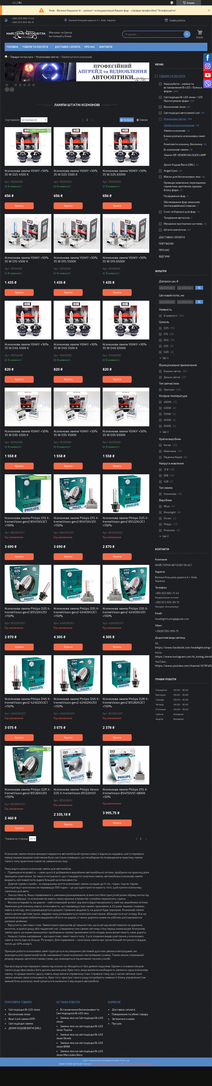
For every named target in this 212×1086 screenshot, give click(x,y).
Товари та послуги (35, 46)
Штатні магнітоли (175, 229)
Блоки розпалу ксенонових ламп (184, 136)
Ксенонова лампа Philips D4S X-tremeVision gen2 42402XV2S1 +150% (77, 702)
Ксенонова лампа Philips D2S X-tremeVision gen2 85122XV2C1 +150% (125, 521)
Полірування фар (174, 196)
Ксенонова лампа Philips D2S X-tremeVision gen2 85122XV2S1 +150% (28, 612)
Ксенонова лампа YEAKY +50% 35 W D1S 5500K (76, 259)
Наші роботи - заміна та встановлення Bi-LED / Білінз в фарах (183, 87)
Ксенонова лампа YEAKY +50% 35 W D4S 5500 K (76, 346)
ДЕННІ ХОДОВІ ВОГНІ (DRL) (25, 1028)
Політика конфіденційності (138, 1063)
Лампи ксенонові (174, 130)
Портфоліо (166, 243)
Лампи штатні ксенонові (179, 125)
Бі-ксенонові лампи (176, 149)
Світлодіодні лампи (21, 1023)
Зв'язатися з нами (123, 1018)
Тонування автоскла (177, 217)
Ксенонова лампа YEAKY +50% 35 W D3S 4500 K (27, 433)
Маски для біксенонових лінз (182, 176)
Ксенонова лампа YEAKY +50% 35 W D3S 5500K (76, 433)
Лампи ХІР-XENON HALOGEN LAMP (185, 155)
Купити (19, 205)
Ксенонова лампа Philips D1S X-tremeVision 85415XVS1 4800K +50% (125, 792)
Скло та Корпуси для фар (180, 211)
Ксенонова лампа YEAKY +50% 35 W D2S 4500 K (27, 172)
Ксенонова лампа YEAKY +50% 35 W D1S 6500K (125, 259)
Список (144, 119)
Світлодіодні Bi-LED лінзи (24, 1009)
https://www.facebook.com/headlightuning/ (183, 647)
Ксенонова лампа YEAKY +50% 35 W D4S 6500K (125, 346)
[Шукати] (187, 34)
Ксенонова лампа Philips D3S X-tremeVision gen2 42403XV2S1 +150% (125, 612)
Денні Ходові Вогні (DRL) (179, 164)
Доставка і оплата (67, 46)
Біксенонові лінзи (175, 106)
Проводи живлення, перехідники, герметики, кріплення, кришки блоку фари (185, 186)
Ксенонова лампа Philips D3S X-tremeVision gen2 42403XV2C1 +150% (76, 612)
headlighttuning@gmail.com (172, 618)
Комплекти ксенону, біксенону (183, 144)
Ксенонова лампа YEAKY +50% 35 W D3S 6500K (125, 433)
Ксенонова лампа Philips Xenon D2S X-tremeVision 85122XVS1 (76, 791)
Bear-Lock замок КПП (22, 1018)
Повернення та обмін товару (130, 1014)
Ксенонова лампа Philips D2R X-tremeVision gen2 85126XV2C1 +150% (126, 702)
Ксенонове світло (47, 56)
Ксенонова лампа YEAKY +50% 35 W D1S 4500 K (27, 259)
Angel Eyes (171, 170)
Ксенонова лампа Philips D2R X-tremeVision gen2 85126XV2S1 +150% (28, 792)
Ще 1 (166, 357)
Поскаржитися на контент (107, 1063)
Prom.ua (124, 1060)
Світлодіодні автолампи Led (181, 112)
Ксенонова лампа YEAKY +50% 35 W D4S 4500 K (27, 346)
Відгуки (164, 256)
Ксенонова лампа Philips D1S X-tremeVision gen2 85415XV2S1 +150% (76, 521)
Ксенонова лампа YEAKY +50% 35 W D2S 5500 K (76, 172)
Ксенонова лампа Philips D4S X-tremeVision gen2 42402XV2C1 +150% (28, 702)
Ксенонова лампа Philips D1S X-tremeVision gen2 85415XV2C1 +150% (27, 521)
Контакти (105, 46)
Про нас (89, 46)
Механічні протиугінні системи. (183, 223)
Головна (12, 46)
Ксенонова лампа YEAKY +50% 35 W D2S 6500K (125, 172)
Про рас (117, 1023)
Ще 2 (166, 431)
